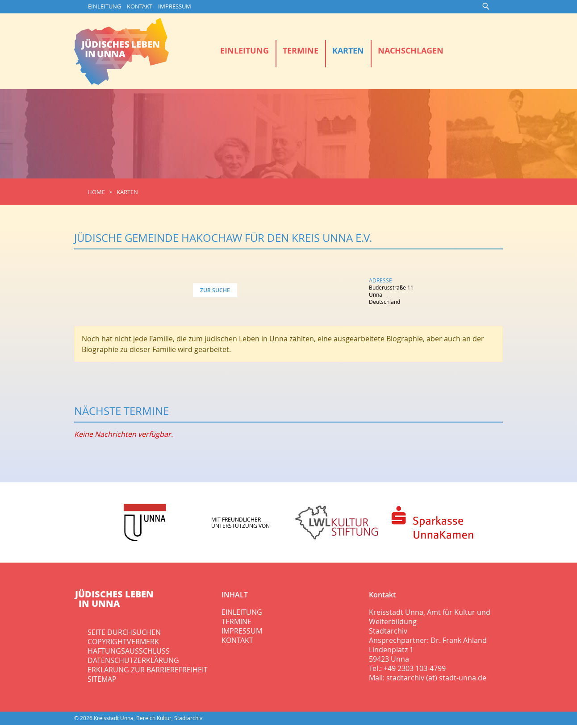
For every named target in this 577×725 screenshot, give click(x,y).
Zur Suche (215, 290)
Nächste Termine (121, 411)
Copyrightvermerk (123, 641)
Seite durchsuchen (124, 632)
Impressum (174, 6)
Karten (348, 50)
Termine (300, 50)
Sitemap (102, 679)
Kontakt (139, 6)
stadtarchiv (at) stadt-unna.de (436, 678)
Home (96, 192)
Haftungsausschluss (129, 651)
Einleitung (104, 6)
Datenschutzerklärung (133, 660)
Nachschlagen (410, 50)
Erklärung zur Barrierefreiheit (148, 670)
